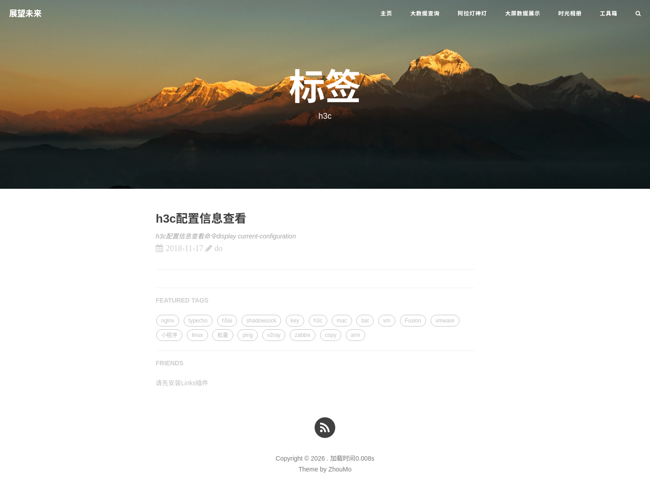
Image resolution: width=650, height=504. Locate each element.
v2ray (273, 335)
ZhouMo (339, 469)
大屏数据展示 (522, 13)
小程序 (169, 335)
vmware (445, 320)
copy (330, 335)
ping (247, 335)
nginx (167, 320)
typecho (198, 320)
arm (355, 335)
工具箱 (609, 13)
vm (386, 320)
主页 (386, 13)
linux (197, 335)
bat (365, 320)
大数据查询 (425, 13)
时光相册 (570, 13)
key (295, 320)
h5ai (227, 320)
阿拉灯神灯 (472, 13)
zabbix (303, 335)
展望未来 (25, 13)
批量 (222, 335)
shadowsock (261, 320)
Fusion (413, 320)
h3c (318, 320)
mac (342, 320)
